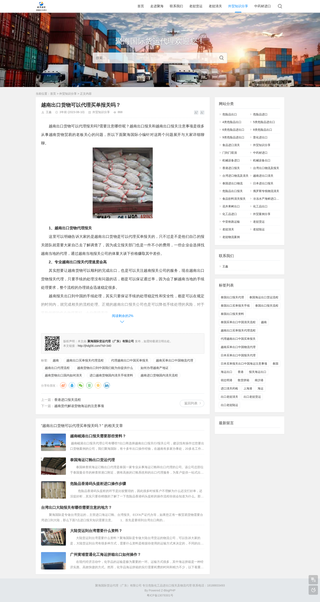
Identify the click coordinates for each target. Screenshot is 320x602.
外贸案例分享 (261, 214)
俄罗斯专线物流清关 (266, 191)
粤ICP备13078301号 (160, 595)
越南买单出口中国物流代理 (174, 360)
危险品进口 (260, 114)
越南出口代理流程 (57, 368)
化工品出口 (260, 206)
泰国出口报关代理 (232, 297)
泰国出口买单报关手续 (235, 305)
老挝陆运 (259, 229)
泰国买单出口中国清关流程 (238, 322)
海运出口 (226, 372)
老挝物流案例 (231, 237)
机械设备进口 (231, 160)
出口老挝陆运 (229, 405)
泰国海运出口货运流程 (263, 297)
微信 (81, 385)
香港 (241, 372)
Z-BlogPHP (168, 590)
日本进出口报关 (263, 183)
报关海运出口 (257, 372)
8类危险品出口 (262, 129)
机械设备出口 (261, 160)
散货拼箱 (243, 380)
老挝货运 (195, 6)
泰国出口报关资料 (232, 314)
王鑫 (49, 112)
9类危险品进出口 (233, 137)
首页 (140, 6)
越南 (56, 360)
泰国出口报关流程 (266, 305)
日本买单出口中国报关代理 (238, 355)
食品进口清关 (231, 145)
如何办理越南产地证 (154, 368)
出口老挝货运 (252, 396)
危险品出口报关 (232, 191)
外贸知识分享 (238, 6)
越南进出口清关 (263, 175)
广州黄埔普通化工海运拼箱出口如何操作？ (105, 554)
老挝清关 (215, 6)
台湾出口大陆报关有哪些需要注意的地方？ (76, 507)
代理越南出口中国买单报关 (129, 360)
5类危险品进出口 (264, 122)
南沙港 (259, 380)
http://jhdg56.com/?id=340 (94, 345)
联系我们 (176, 6)
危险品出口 (229, 114)
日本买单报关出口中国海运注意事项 (244, 363)
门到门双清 (229, 152)
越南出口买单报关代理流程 (85, 360)
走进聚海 (157, 6)
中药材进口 (262, 6)
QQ (72, 385)
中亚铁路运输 (231, 221)
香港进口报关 (231, 168)
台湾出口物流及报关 (266, 168)
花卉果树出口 (231, 206)
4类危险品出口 (231, 122)
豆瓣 (89, 385)
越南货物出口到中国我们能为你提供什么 (105, 368)
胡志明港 (226, 380)
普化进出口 (260, 137)
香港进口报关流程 (67, 399)
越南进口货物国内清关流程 (159, 375)
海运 (260, 388)
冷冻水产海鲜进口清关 (267, 198)
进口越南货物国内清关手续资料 (111, 375)
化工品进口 (229, 214)
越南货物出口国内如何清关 (63, 375)
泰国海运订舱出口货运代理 (92, 460)
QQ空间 (98, 385)
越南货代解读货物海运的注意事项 (79, 406)
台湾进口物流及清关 (235, 175)
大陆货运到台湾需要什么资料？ (96, 531)
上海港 (248, 388)
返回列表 (191, 403)
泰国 (275, 363)
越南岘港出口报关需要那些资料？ (98, 436)
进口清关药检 (229, 388)
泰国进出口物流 (232, 183)
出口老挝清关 (229, 396)
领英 (107, 385)
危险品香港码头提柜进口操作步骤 (98, 484)
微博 (63, 385)
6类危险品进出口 (233, 129)
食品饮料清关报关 (234, 198)
